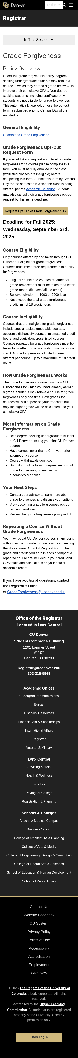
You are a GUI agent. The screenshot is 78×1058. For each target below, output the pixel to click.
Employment (39, 965)
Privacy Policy (38, 932)
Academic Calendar (40, 189)
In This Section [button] (39, 40)
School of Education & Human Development (39, 872)
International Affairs (39, 730)
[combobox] (54, 5)
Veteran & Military (39, 747)
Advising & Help (39, 767)
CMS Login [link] (39, 1037)
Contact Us (39, 907)
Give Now (39, 973)
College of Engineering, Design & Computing (39, 855)
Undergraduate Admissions (39, 696)
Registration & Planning (39, 801)
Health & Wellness (39, 775)
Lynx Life (39, 784)
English (51, 4)
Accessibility (39, 948)
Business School (39, 829)
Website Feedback (39, 915)
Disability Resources (39, 713)
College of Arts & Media (39, 846)
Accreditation (39, 956)
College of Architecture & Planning (39, 838)
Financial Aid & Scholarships (39, 722)
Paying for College (39, 793)
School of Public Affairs (39, 881)
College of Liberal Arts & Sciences (39, 864)
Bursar (39, 704)
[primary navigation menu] (71, 5)
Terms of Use (39, 940)
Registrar (14, 18)
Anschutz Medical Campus (39, 821)
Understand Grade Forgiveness (26, 135)
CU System (39, 923)
